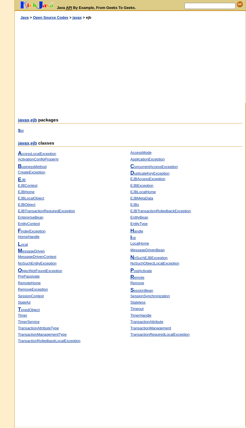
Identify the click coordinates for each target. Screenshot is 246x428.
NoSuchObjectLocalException (155, 263)
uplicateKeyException (150, 173)
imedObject (29, 310)
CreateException (31, 172)
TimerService (29, 322)
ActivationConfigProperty (38, 159)
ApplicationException (148, 159)
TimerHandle (141, 315)
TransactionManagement (151, 328)
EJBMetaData (142, 198)
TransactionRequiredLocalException (160, 334)
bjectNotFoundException (40, 271)
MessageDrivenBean (148, 250)
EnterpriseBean (30, 217)
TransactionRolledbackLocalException (49, 341)
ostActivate (141, 271)
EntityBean (139, 217)
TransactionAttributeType (38, 328)
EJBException (142, 185)
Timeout (137, 309)
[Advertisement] (72, 61)
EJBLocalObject (31, 198)
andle (137, 231)
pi (21, 130)
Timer (22, 315)
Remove (137, 283)
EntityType (139, 224)
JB (22, 180)
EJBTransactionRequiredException (46, 211)
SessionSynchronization (150, 296)
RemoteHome (29, 283)
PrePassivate (29, 276)
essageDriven (31, 251)
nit (133, 238)
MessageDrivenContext (37, 256)
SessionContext (31, 296)
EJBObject (26, 204)
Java (24, 17)
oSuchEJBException (149, 258)
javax (77, 17)
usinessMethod (32, 167)
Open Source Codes (50, 17)
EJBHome (26, 192)
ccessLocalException (37, 154)
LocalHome (140, 243)
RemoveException (33, 289)
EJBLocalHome (143, 192)
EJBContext (28, 185)
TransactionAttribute (147, 322)
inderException (32, 231)
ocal (23, 244)
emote (138, 277)
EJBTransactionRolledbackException (161, 211)
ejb (34, 119)
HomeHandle (29, 237)
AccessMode (141, 152)
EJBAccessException (148, 179)
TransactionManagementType (42, 334)
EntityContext (29, 224)
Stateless (138, 302)
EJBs (135, 204)
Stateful (24, 302)
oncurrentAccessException (154, 167)
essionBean (142, 290)
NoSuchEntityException (37, 263)
